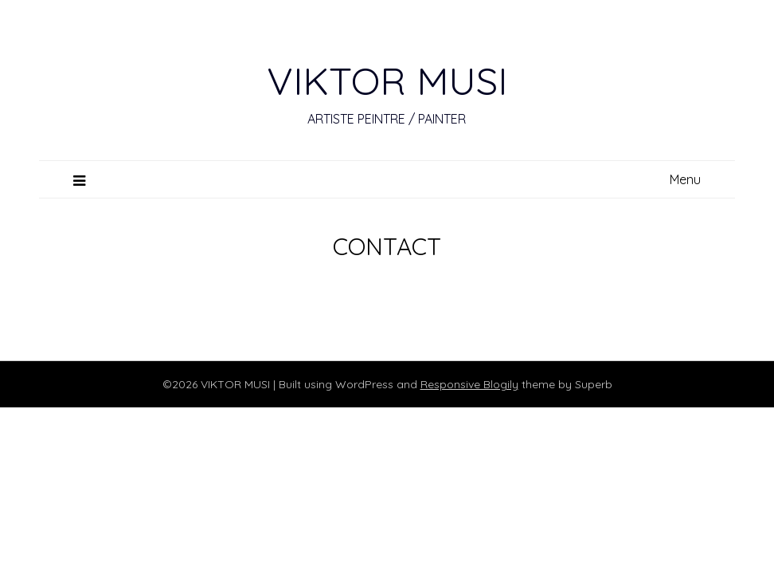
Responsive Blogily (469, 384)
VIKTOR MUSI (387, 80)
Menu (685, 179)
